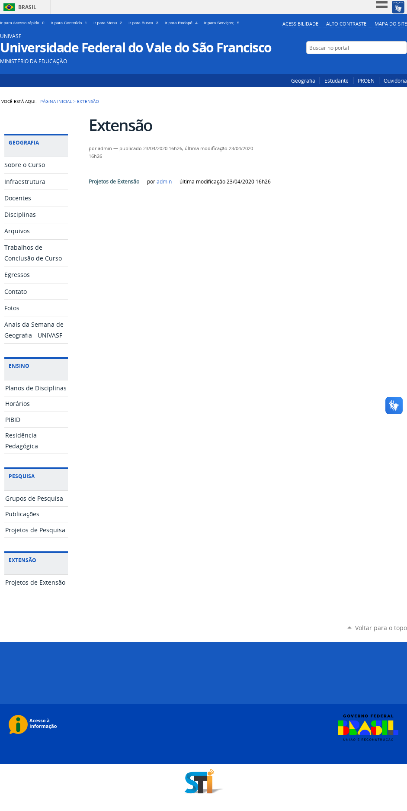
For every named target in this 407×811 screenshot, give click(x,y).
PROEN (366, 80)
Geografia (303, 80)
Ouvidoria (395, 80)
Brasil (27, 7)
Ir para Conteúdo (70, 22)
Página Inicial (56, 101)
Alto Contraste (346, 23)
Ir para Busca (144, 22)
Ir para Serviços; (222, 22)
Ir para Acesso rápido (23, 22)
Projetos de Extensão (114, 181)
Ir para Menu (109, 22)
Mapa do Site (391, 23)
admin (164, 181)
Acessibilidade (300, 23)
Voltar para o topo (381, 628)
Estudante (336, 80)
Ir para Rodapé (183, 22)
